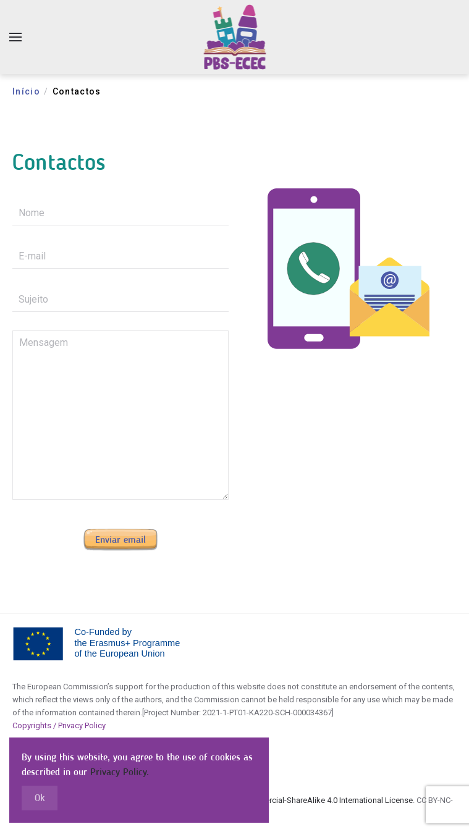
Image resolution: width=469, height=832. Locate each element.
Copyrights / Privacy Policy (59, 725)
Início (26, 91)
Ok (39, 798)
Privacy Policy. (119, 772)
